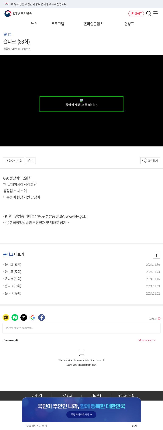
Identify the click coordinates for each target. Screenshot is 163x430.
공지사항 (37, 395)
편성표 (129, 23)
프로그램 (57, 23)
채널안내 (96, 395)
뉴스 (34, 23)
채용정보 (67, 395)
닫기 (134, 425)
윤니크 (7, 34)
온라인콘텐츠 (93, 23)
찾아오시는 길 (126, 395)
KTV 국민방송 (12, 12)
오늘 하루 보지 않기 (36, 425)
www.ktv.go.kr (76, 216)
